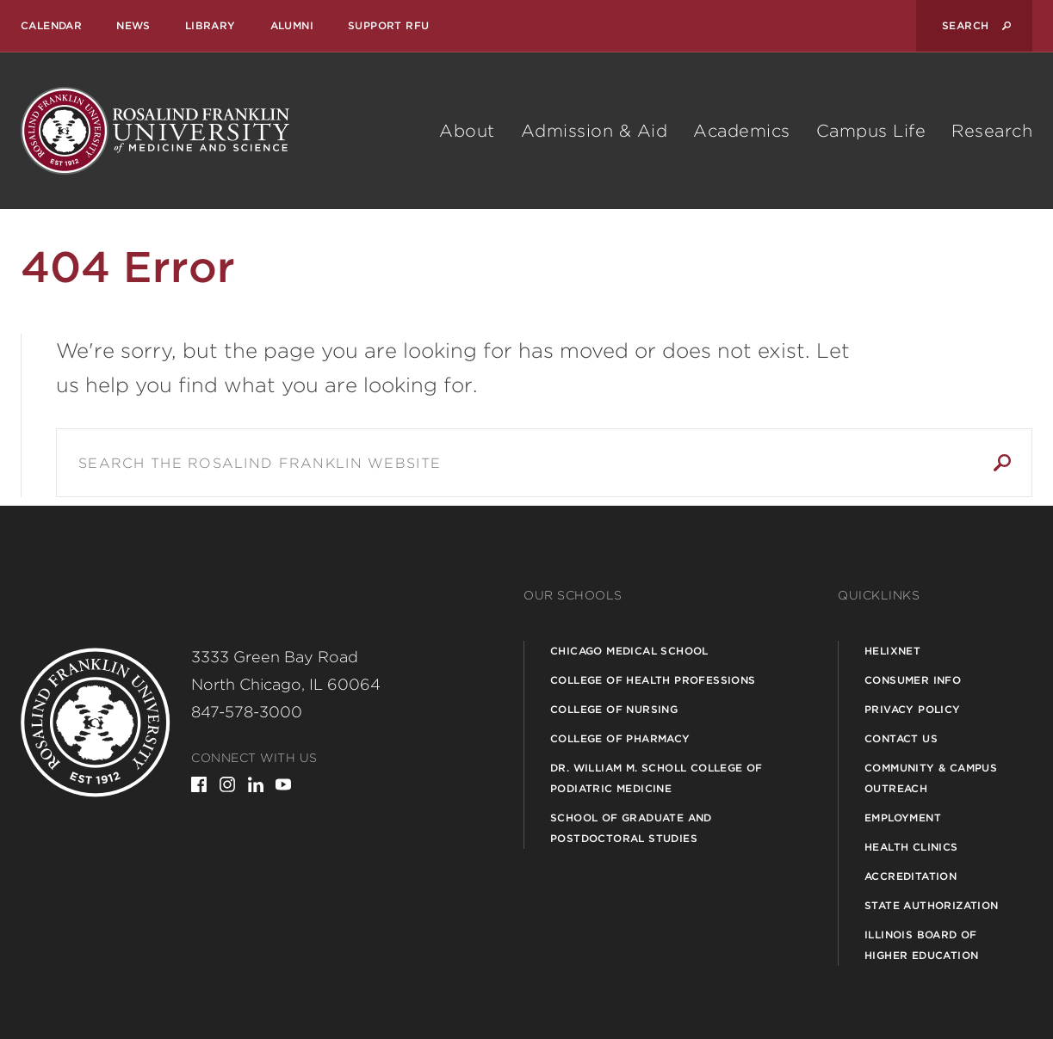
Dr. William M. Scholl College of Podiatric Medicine (656, 778)
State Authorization (931, 905)
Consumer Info (912, 679)
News (133, 25)
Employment (902, 817)
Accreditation (910, 876)
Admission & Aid (594, 130)
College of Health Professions (653, 679)
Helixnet (892, 650)
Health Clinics (911, 846)
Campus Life (871, 130)
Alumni (291, 25)
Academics (741, 130)
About (467, 130)
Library (210, 25)
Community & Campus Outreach (930, 778)
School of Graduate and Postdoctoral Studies (631, 828)
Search (1002, 462)
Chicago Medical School (629, 650)
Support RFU (388, 25)
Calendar (51, 25)
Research (991, 130)
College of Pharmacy (620, 738)
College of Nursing (614, 709)
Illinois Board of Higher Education (921, 945)
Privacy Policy (912, 709)
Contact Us (901, 738)
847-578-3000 (246, 712)
